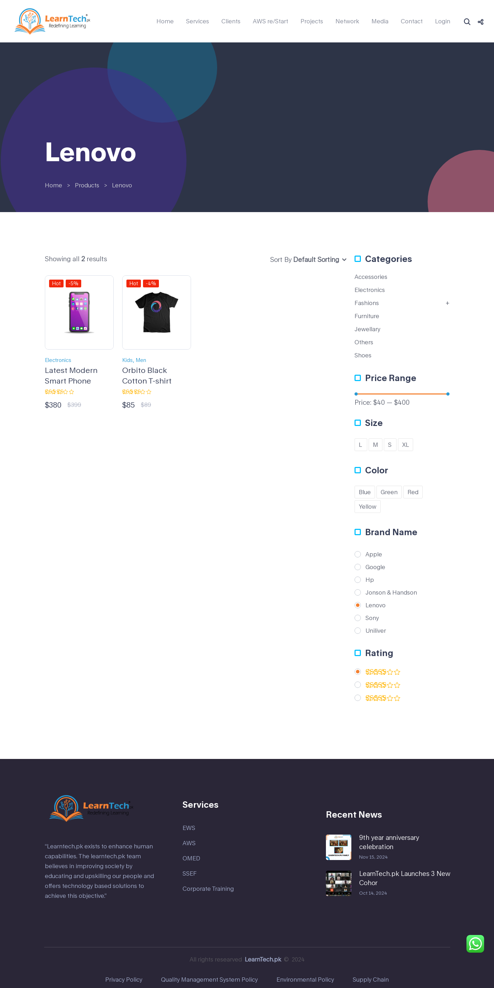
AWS (189, 843)
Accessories (371, 276)
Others (364, 342)
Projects (311, 21)
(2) (383, 673)
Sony (372, 618)
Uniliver (375, 630)
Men (141, 360)
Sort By (281, 259)
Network (347, 21)
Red (412, 492)
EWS (189, 827)
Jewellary (367, 329)
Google (375, 567)
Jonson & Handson (391, 592)
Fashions (367, 302)
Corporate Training (208, 888)
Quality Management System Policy (209, 979)
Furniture (367, 315)
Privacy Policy (123, 979)
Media (379, 21)
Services (197, 21)
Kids (127, 360)
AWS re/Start (270, 21)
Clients (230, 21)
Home (165, 21)
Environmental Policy (305, 979)
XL (405, 444)
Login (442, 21)
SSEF (190, 873)
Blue (365, 492)
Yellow (367, 506)
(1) (383, 699)
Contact (412, 21)
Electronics (58, 360)
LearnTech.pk (263, 959)
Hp (369, 580)
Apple (373, 554)
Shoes (363, 355)
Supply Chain (371, 979)
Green (389, 492)
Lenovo (375, 605)
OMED (191, 858)
